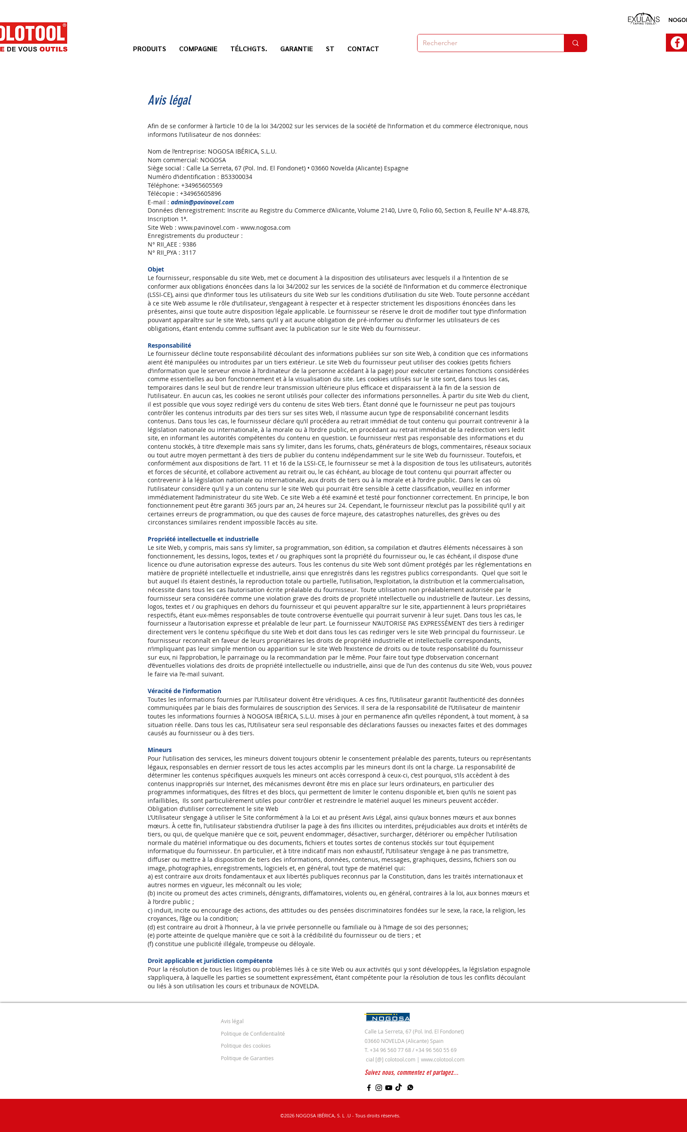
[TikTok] (398, 1087)
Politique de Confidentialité (253, 1033)
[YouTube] (388, 1087)
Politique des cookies (246, 1045)
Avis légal (232, 1021)
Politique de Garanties (247, 1058)
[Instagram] (378, 1087)
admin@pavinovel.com (202, 202)
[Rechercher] (484, 43)
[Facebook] (369, 1087)
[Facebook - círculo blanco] (677, 42)
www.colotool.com (442, 1059)
